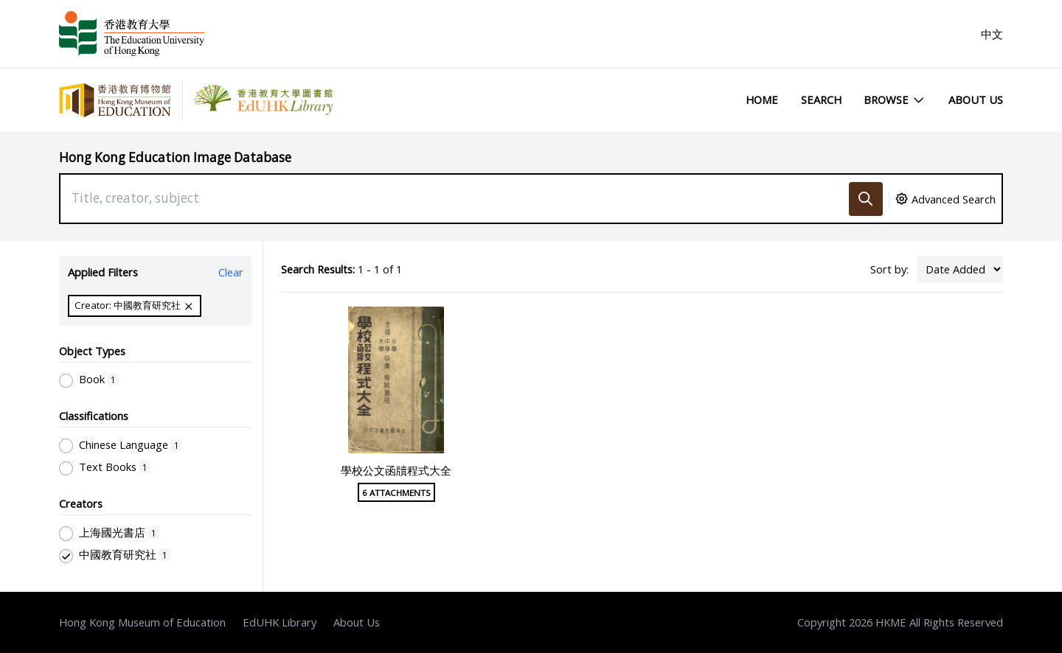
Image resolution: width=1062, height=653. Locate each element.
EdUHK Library (279, 622)
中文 (992, 34)
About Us (975, 99)
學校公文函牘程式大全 (396, 470)
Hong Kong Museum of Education (142, 622)
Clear (230, 272)
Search (821, 99)
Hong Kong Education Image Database (175, 157)
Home (762, 99)
